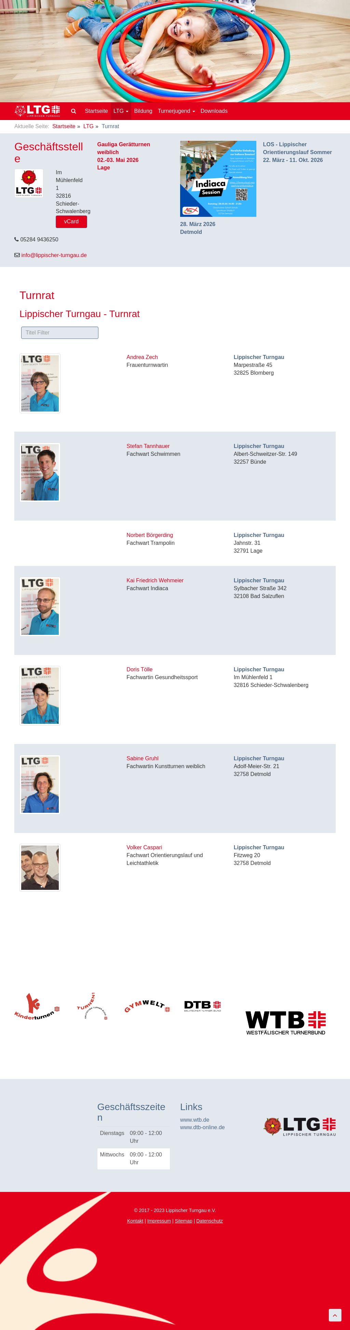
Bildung (143, 111)
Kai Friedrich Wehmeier (155, 580)
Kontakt (135, 1221)
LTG (121, 111)
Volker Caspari (144, 847)
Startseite (96, 111)
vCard (71, 221)
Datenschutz (209, 1221)
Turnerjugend (176, 111)
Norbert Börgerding (149, 535)
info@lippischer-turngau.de (53, 255)
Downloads (214, 111)
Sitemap (183, 1221)
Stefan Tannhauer (148, 446)
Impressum (159, 1221)
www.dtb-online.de (202, 1127)
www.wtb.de (194, 1120)
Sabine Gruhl (142, 758)
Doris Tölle (139, 669)
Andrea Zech (142, 357)
